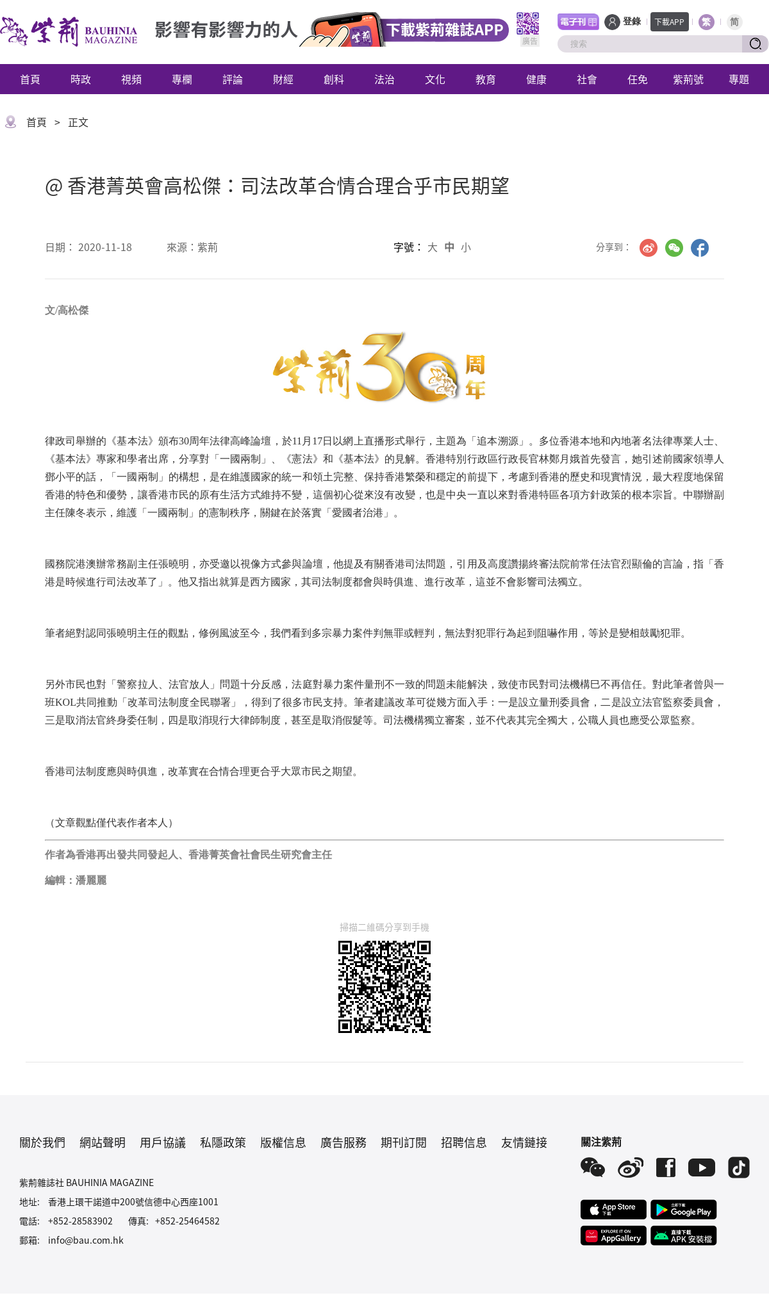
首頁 (30, 78)
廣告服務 (343, 1142)
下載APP (669, 21)
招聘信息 (464, 1142)
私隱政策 (223, 1142)
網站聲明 (102, 1142)
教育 (485, 78)
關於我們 (42, 1142)
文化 (435, 78)
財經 (283, 78)
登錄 (632, 21)
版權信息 (283, 1142)
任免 (637, 78)
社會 (587, 78)
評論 (232, 78)
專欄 (182, 78)
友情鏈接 (524, 1142)
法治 (384, 78)
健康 (536, 78)
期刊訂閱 (404, 1142)
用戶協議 (163, 1142)
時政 (80, 78)
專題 (739, 78)
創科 (334, 78)
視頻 (131, 78)
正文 (78, 121)
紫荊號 (688, 78)
